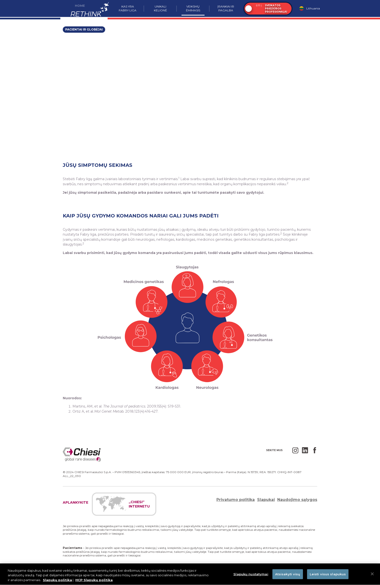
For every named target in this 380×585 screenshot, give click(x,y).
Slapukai (266, 499)
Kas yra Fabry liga (127, 8)
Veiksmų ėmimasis (193, 8)
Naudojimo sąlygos (297, 499)
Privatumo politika (235, 499)
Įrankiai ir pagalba (225, 8)
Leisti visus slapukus (328, 576)
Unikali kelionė (160, 8)
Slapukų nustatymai (250, 576)
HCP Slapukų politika (94, 582)
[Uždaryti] (372, 576)
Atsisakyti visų (287, 576)
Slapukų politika (57, 582)
